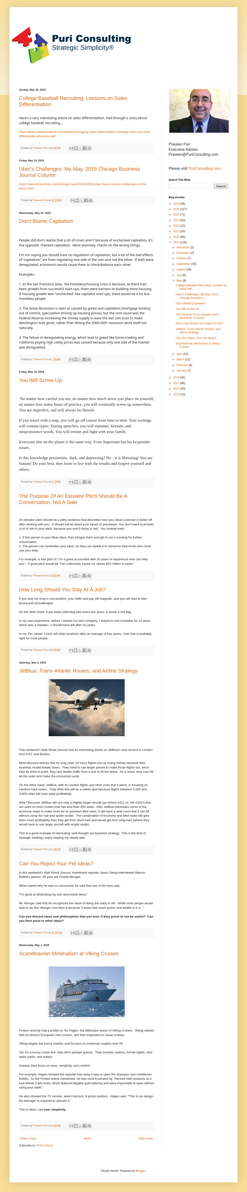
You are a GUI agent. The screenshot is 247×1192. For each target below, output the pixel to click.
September (183, 264)
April (179, 354)
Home (87, 1138)
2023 (176, 220)
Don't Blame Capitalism (46, 221)
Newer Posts (28, 1138)
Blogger (140, 1171)
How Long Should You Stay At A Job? (62, 590)
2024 (176, 214)
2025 (176, 209)
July (179, 275)
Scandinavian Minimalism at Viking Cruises (69, 953)
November (183, 252)
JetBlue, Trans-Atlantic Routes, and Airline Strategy (78, 671)
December (183, 247)
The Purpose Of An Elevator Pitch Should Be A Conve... (197, 316)
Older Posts (145, 1138)
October (181, 258)
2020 (176, 237)
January (181, 370)
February (182, 365)
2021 (176, 231)
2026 (176, 203)
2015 (176, 394)
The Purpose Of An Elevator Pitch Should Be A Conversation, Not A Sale (73, 499)
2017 (176, 383)
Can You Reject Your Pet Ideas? (56, 864)
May (179, 280)
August (181, 269)
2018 (176, 377)
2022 (176, 225)
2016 (176, 388)
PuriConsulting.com (204, 168)
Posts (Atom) (44, 1145)
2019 (176, 242)
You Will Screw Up (40, 380)
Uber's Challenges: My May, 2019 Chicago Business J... (197, 296)
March (180, 359)
